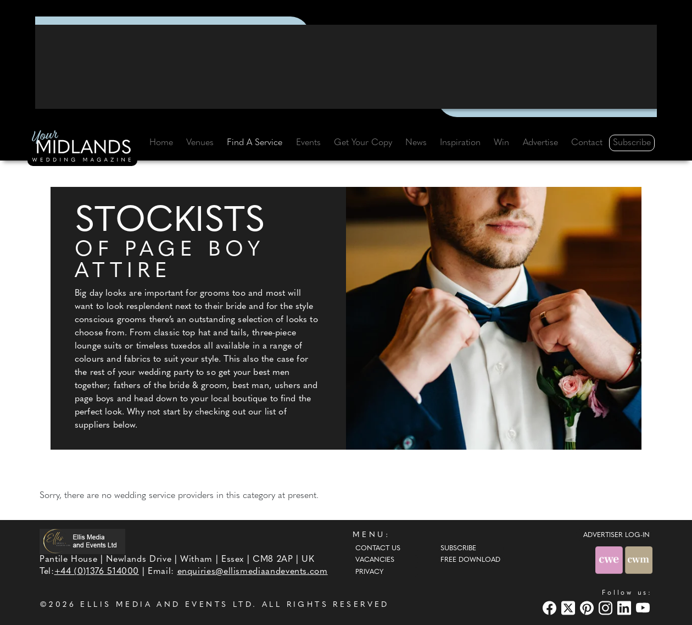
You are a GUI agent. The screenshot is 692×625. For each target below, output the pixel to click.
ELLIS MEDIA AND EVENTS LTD (166, 605)
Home (161, 143)
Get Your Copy (363, 143)
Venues (200, 143)
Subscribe (632, 143)
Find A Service (254, 143)
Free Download (470, 560)
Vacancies (374, 560)
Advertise (540, 143)
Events (308, 143)
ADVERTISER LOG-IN (616, 535)
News (416, 143)
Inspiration (460, 143)
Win (501, 143)
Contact (586, 143)
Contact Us (377, 548)
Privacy (369, 572)
